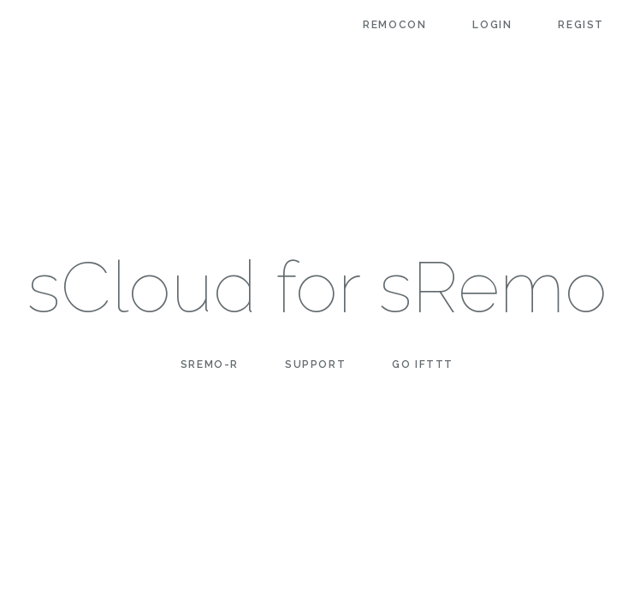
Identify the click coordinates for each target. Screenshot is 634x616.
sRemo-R (210, 364)
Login (492, 25)
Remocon (394, 25)
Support (315, 364)
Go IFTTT (422, 364)
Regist (581, 25)
